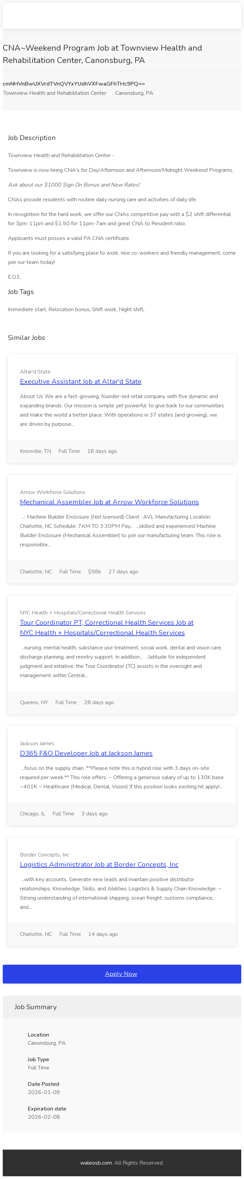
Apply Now (121, 974)
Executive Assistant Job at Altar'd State (80, 381)
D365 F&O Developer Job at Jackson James (86, 753)
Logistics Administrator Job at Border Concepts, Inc (99, 864)
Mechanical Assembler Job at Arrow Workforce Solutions (109, 502)
